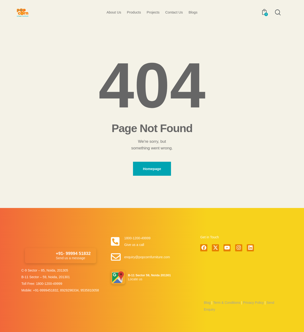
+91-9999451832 (45, 290)
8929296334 (69, 290)
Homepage (152, 169)
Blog (207, 302)
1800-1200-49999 (49, 284)
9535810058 (90, 290)
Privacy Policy (253, 302)
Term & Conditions (226, 302)
